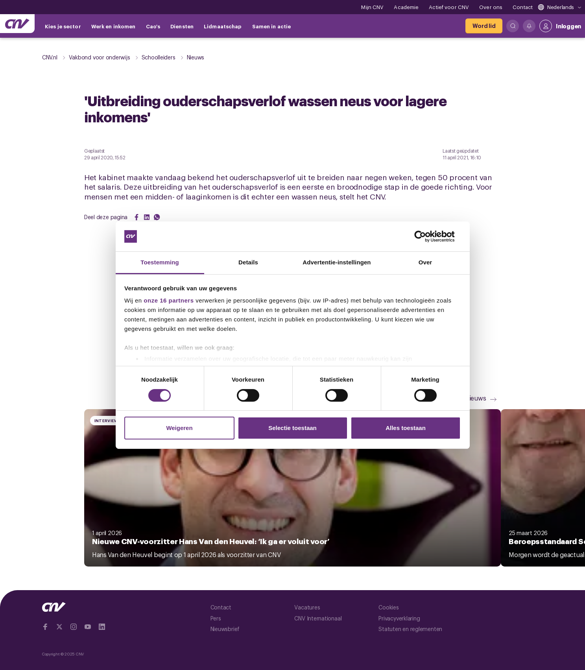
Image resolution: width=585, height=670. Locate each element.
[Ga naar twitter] (59, 627)
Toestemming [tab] (159, 262)
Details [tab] (248, 262)
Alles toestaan (406, 428)
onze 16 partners (169, 300)
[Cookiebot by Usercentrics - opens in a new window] (426, 236)
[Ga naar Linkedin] (102, 627)
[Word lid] (483, 25)
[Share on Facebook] (136, 217)
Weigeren (179, 428)
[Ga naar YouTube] (88, 627)
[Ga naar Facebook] (45, 627)
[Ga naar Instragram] (73, 627)
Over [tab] (425, 262)
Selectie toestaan (292, 428)
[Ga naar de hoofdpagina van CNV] (17, 23)
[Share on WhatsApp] (157, 217)
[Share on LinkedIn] (147, 217)
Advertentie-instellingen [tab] (337, 262)
